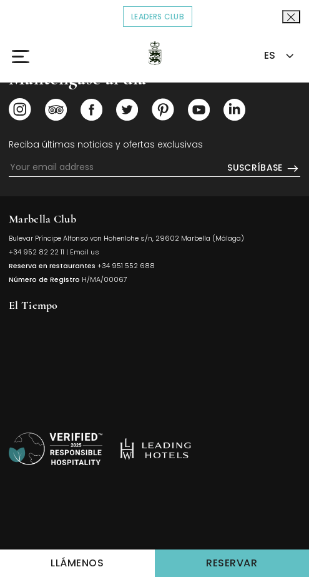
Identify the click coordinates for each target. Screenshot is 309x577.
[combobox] (277, 56)
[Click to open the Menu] (27, 56)
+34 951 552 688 (126, 266)
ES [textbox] (270, 55)
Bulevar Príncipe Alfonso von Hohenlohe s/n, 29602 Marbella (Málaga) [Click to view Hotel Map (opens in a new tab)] (126, 238)
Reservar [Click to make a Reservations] (257, 562)
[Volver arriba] (55, 449)
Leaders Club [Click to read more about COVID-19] (161, 16)
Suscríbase (263, 168)
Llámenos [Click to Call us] (77, 563)
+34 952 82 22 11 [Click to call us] (36, 252)
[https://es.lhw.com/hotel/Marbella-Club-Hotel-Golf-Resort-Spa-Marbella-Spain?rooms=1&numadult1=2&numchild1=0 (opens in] (155, 449)
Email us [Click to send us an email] (84, 252)
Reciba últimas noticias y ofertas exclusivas (106, 144)
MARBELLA (154, 364)
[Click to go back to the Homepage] (154, 53)
